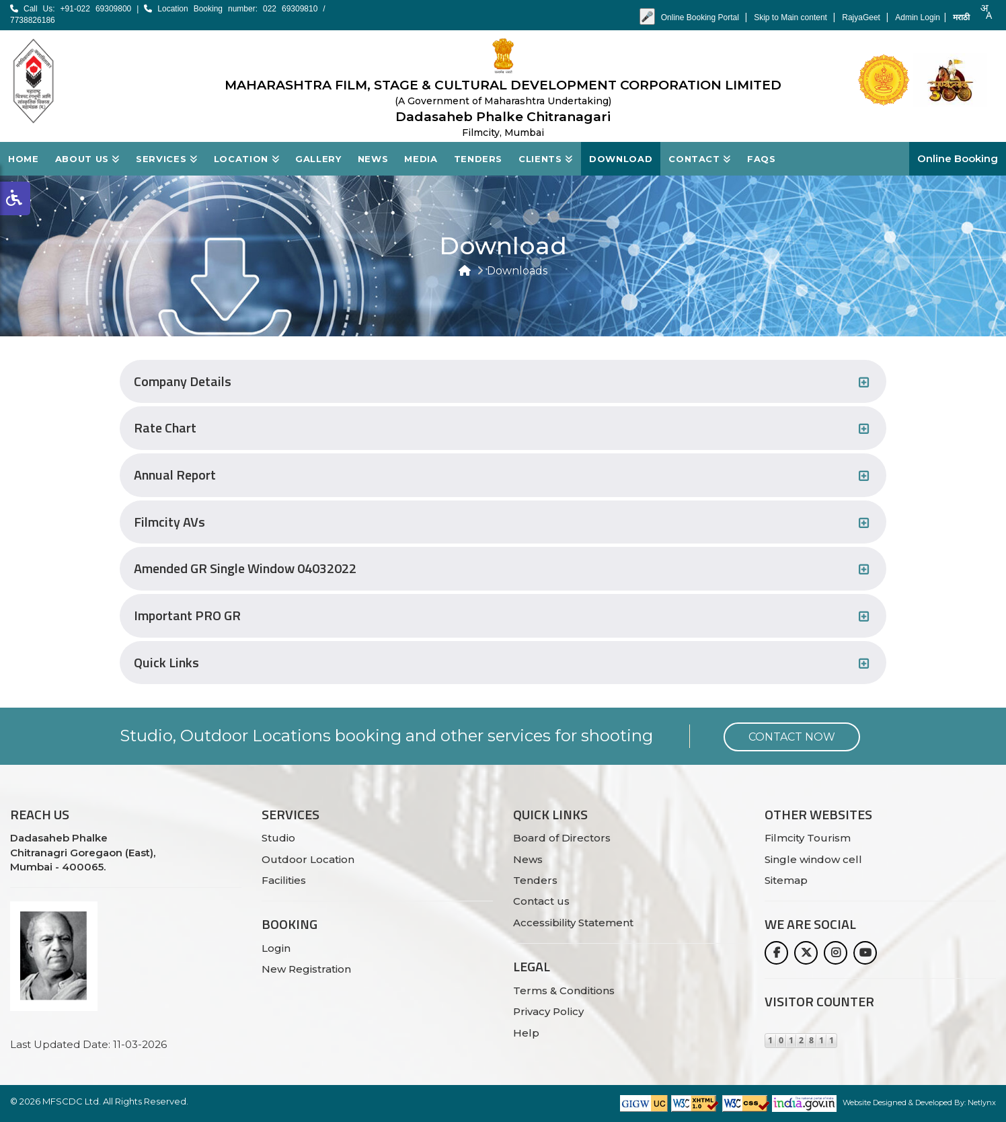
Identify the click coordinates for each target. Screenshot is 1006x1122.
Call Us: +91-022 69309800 (70, 8)
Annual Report (175, 475)
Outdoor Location (308, 859)
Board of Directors (562, 837)
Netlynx (982, 1102)
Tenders (478, 158)
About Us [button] (87, 158)
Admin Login (917, 17)
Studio (278, 837)
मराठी (961, 17)
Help (526, 1032)
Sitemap (786, 880)
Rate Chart (165, 428)
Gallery (318, 158)
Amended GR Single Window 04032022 (245, 568)
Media (420, 158)
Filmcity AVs (169, 522)
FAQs (761, 158)
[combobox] (986, 11)
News (373, 158)
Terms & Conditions (564, 990)
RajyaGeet (862, 17)
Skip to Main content (791, 17)
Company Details (182, 381)
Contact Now (791, 737)
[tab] (503, 381)
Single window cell (813, 859)
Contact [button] (699, 158)
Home (23, 158)
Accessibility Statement (573, 922)
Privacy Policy (548, 1011)
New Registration (306, 969)
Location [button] (247, 158)
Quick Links (166, 663)
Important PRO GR (187, 616)
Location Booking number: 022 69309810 (233, 8)
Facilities (284, 880)
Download (620, 158)
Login (276, 948)
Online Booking (957, 158)
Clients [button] (545, 158)
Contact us (541, 901)
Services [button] (167, 158)
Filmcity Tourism (808, 837)
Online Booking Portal (701, 17)
